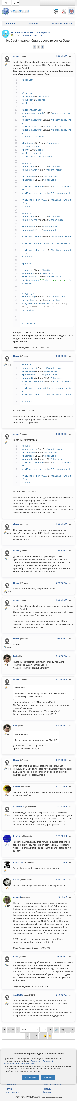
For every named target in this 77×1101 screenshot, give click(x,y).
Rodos (15, 956)
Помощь (47, 1089)
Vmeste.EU (19, 11)
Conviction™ (18, 807)
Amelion (16, 786)
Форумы (47, 1092)
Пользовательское (62, 23)
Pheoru (16, 356)
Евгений (17, 897)
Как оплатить (12, 1092)
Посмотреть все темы (32, 35)
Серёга (16, 880)
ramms (16, 56)
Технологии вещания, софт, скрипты (30, 32)
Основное (10, 23)
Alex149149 (18, 995)
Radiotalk (34, 23)
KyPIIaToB (18, 862)
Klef (15, 656)
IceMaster (17, 836)
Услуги (9, 1089)
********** (37, 971)
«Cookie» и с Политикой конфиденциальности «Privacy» (29, 1062)
